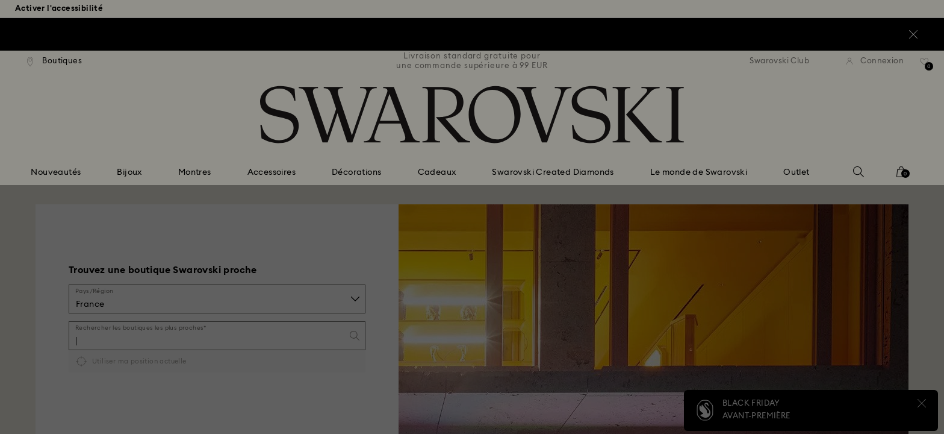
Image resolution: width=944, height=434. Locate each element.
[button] (670, 139)
